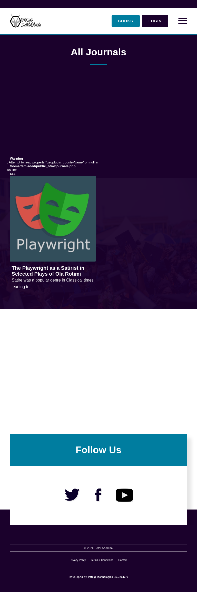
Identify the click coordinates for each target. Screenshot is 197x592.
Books (125, 21)
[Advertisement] (98, 115)
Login (155, 21)
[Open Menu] (182, 21)
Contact (122, 560)
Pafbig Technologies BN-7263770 (108, 577)
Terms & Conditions (102, 560)
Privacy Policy (78, 560)
